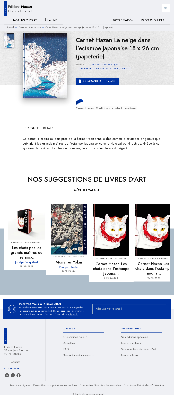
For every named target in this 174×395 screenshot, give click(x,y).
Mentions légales (20, 385)
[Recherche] (166, 8)
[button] (105, 64)
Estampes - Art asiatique (30, 27)
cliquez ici (73, 314)
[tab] (7, 20)
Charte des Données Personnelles (100, 385)
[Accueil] (18, 8)
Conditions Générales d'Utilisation (144, 385)
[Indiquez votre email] (124, 309)
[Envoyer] (162, 309)
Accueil (10, 27)
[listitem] (7, 375)
